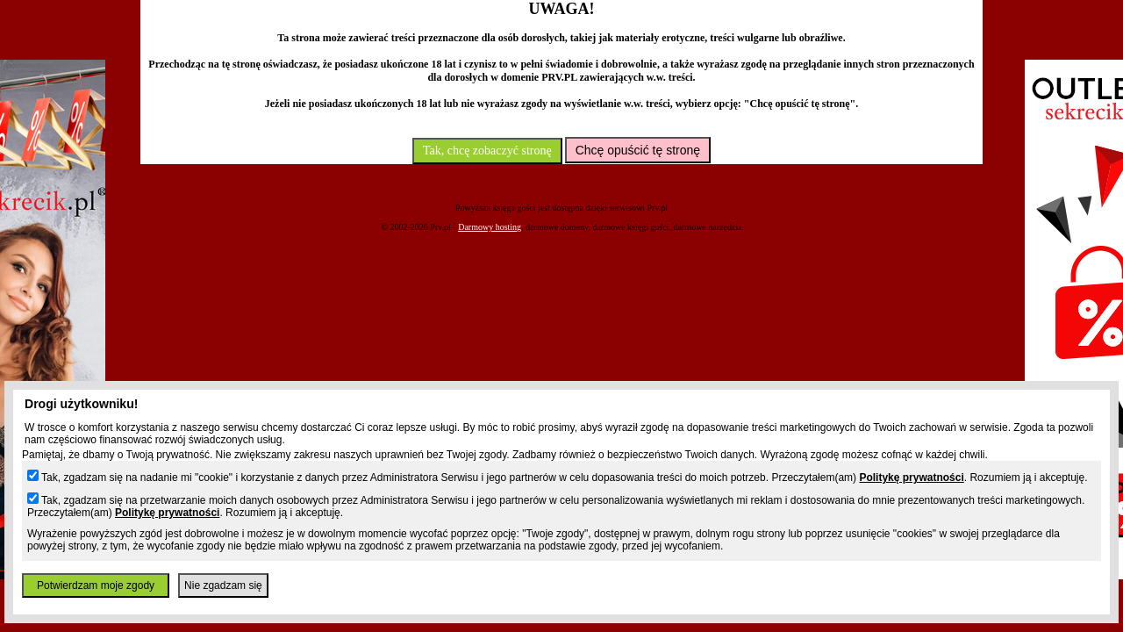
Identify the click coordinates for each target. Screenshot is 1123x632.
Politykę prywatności (911, 477)
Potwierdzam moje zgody (95, 585)
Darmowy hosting (489, 227)
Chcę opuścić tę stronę (638, 150)
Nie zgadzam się (223, 585)
